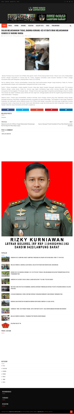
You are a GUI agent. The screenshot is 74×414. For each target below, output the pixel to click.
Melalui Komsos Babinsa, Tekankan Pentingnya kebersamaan (28, 316)
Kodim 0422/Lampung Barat (15, 412)
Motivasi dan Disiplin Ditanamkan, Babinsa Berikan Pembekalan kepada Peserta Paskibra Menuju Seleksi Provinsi (41, 288)
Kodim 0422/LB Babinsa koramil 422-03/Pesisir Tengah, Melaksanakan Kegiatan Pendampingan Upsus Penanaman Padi (40, 273)
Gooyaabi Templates (48, 412)
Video (18, 1)
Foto (4, 366)
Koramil (23, 26)
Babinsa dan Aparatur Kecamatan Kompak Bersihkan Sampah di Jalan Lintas (32, 302)
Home (2, 1)
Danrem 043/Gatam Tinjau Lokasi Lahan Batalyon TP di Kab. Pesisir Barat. (32, 280)
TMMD (4, 379)
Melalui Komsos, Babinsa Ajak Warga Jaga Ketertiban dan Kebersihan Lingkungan (34, 265)
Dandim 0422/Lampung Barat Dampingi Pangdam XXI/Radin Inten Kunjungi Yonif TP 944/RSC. (37, 258)
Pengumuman (55, 26)
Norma (16, 26)
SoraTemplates (41, 412)
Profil (10, 26)
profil (4, 377)
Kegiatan (7, 1)
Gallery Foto (13, 1)
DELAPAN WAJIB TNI (16, 324)
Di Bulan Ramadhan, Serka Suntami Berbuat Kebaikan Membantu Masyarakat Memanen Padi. (37, 294)
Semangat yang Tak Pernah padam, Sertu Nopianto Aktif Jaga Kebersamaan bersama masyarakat (38, 309)
